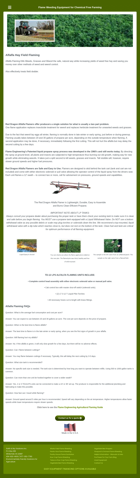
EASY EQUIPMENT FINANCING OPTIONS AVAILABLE (70, 468)
